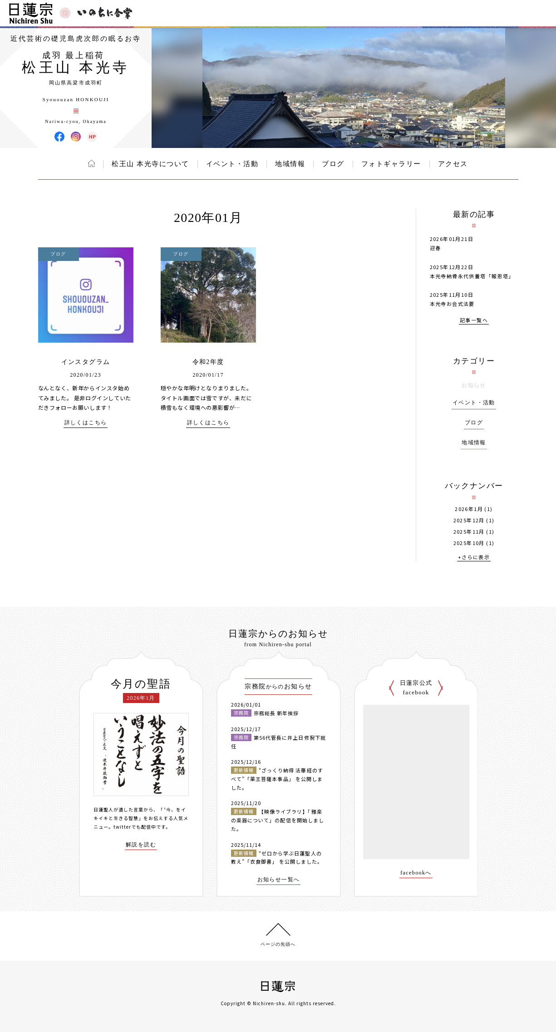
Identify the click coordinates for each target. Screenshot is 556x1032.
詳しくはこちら (85, 423)
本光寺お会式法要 (452, 303)
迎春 (435, 247)
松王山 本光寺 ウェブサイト (92, 137)
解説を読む (141, 845)
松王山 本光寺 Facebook (59, 137)
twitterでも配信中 (134, 826)
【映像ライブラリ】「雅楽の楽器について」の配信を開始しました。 (278, 820)
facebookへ (416, 873)
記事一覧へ (474, 321)
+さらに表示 (474, 557)
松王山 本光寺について (150, 163)
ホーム (91, 163)
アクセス (453, 163)
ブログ (333, 163)
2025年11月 (469, 531)
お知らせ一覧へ (278, 880)
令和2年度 (208, 362)
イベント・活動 (232, 163)
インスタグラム (85, 362)
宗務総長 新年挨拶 (276, 713)
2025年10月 (469, 543)
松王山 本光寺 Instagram (76, 137)
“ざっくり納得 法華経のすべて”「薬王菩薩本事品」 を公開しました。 (277, 779)
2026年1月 (469, 508)
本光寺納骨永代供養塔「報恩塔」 (472, 276)
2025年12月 (469, 520)
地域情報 (290, 163)
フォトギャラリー (391, 163)
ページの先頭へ (278, 944)
